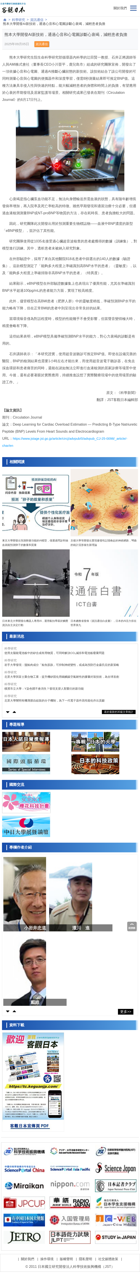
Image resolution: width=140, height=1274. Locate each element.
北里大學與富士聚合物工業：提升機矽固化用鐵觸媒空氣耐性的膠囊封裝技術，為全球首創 (61, 676)
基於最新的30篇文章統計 (118, 711)
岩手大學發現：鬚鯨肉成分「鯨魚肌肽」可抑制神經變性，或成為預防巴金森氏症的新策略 (61, 665)
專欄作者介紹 (20, 847)
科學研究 (18, 20)
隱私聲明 (85, 1259)
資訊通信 (36, 20)
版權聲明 (66, 1259)
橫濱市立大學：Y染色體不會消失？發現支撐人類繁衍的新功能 (44, 688)
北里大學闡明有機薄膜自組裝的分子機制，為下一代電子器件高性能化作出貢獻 (54, 700)
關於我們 (120, 8)
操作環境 (47, 1259)
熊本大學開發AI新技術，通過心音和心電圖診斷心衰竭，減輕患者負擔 (54, 24)
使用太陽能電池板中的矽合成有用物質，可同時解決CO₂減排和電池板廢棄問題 (54, 653)
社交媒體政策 (108, 1259)
